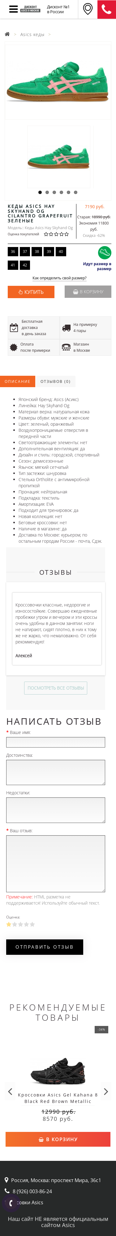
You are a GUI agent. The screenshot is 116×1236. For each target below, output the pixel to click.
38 (37, 251)
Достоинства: (19, 755)
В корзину (88, 291)
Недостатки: (18, 793)
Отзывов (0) (56, 381)
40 (61, 251)
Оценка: (13, 917)
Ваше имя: (20, 732)
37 (25, 251)
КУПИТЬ (34, 292)
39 (49, 251)
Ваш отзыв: (21, 830)
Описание (18, 381)
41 (13, 265)
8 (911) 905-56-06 (106, 9)
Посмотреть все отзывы (56, 688)
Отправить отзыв (44, 947)
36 (13, 251)
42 (25, 265)
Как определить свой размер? (59, 278)
